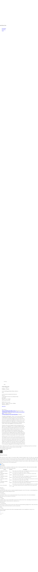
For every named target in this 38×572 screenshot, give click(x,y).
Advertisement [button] (2, 502)
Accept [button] (7, 449)
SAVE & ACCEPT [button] (2, 510)
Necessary (2, 464)
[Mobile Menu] (4, 25)
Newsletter (4, 29)
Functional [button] (1, 487)
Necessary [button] (1, 463)
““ (9, 410)
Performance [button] (2, 492)
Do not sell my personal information (5, 448)
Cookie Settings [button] (2, 449)
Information (4, 28)
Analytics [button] (1, 497)
